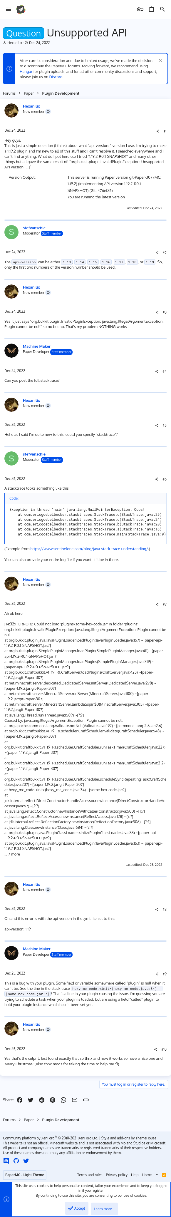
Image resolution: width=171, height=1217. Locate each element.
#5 (164, 425)
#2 (165, 253)
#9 (165, 974)
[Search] (162, 9)
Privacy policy (117, 1175)
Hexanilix (14, 43)
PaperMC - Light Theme (24, 1175)
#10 (164, 1049)
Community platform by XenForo (50, 1138)
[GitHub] (16, 1160)
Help (135, 1175)
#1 (165, 131)
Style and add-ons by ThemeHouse (128, 1138)
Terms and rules (90, 1175)
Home (147, 1175)
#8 (164, 909)
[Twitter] (26, 1160)
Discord (56, 76)
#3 (165, 312)
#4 (164, 371)
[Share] (158, 131)
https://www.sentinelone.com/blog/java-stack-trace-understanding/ (89, 548)
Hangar (26, 71)
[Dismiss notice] (159, 61)
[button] (8, 9)
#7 (165, 604)
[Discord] (6, 1160)
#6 (164, 479)
